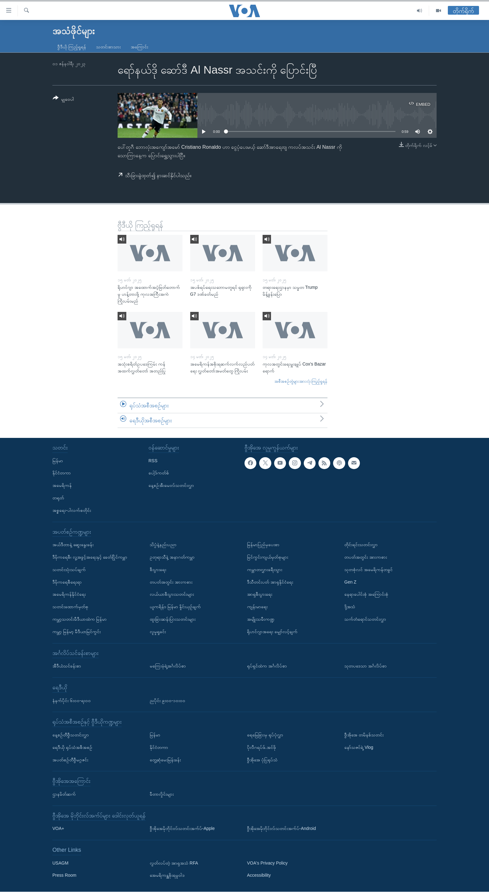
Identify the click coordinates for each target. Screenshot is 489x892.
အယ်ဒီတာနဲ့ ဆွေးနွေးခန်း (73, 544)
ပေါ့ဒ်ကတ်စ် (158, 473)
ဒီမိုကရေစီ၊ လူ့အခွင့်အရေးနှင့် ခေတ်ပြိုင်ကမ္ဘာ (89, 557)
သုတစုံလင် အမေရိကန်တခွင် (368, 569)
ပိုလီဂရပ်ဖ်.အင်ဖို (261, 747)
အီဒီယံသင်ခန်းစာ (66, 665)
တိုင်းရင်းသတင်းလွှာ (361, 544)
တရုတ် (58, 497)
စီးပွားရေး (158, 569)
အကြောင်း (139, 46)
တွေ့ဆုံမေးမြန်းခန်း (165, 759)
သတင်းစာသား (108, 46)
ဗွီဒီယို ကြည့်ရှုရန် (71, 46)
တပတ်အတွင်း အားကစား (171, 581)
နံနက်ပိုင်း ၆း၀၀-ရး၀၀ (71, 700)
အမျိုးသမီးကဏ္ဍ (260, 619)
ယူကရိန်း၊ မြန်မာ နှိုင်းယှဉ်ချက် (175, 606)
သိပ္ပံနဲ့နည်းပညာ (163, 544)
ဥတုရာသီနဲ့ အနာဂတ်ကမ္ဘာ (172, 557)
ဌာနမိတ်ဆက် (64, 794)
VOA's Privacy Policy (267, 862)
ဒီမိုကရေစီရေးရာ (67, 581)
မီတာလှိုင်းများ (162, 794)
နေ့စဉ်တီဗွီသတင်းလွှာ (70, 734)
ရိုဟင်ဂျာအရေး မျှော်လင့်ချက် (272, 631)
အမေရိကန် (62, 485)
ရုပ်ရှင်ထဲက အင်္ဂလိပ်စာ (267, 665)
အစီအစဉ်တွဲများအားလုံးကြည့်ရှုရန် (300, 381)
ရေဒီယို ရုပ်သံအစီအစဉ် (72, 747)
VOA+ (58, 828)
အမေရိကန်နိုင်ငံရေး (69, 594)
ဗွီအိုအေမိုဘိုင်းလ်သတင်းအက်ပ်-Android (281, 828)
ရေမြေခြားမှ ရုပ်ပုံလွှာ (265, 734)
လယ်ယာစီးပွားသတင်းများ (172, 594)
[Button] (63, 99)
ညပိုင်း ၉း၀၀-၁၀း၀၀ (167, 700)
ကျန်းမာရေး (257, 606)
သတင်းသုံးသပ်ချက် (69, 569)
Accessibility (259, 875)
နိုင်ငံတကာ (61, 473)
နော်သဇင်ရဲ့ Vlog (358, 747)
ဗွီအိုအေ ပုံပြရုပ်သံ (262, 759)
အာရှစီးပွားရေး (259, 594)
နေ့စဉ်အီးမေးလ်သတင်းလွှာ (171, 485)
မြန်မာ (57, 460)
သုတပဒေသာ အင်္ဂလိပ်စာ (365, 665)
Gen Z (350, 581)
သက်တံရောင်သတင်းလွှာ (365, 619)
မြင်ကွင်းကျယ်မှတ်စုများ (267, 557)
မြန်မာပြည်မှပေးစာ (263, 544)
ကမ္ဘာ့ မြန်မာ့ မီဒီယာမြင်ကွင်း (76, 631)
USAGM (60, 862)
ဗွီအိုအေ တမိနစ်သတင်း (364, 734)
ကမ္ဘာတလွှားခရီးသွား (264, 569)
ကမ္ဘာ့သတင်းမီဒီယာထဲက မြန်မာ (79, 619)
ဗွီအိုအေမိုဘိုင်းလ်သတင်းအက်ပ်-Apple (182, 828)
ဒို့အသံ (349, 606)
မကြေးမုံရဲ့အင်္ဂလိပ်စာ (168, 665)
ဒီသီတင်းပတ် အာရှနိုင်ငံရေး (270, 581)
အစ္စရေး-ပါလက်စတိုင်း (71, 510)
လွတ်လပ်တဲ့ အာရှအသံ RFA (174, 862)
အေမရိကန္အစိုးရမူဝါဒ (167, 875)
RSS (152, 460)
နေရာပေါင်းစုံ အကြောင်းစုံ (366, 594)
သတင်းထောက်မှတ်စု (70, 606)
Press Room (64, 875)
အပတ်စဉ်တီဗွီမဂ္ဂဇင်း (70, 759)
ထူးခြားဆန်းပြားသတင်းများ (173, 619)
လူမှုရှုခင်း (158, 631)
